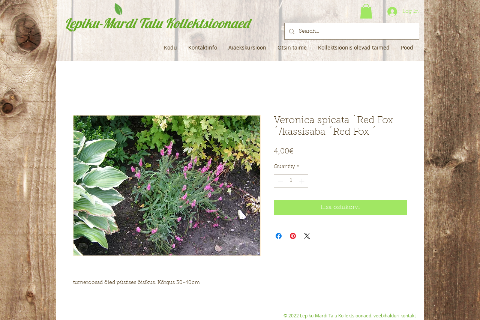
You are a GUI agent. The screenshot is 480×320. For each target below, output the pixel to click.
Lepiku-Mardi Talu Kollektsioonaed (156, 23)
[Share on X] (307, 235)
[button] (366, 11)
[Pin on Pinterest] (292, 235)
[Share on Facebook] (278, 235)
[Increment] (302, 181)
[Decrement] (279, 181)
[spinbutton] (291, 181)
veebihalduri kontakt (395, 315)
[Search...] (351, 31)
